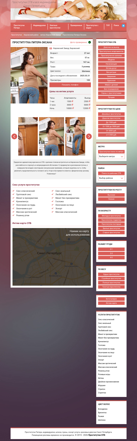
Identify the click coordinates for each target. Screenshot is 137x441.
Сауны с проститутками (111, 93)
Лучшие (111, 97)
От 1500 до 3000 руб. (111, 126)
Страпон (101, 389)
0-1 (111, 249)
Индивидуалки (39, 25)
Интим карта (111, 303)
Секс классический (25, 191)
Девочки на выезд (111, 47)
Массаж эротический (26, 212)
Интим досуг (111, 68)
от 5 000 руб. (111, 135)
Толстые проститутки (111, 287)
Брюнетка (102, 413)
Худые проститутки (111, 274)
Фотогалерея (111, 299)
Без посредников (111, 89)
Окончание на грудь (25, 205)
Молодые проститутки (111, 216)
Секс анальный (62, 191)
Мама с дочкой (111, 85)
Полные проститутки (111, 283)
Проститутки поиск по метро (111, 152)
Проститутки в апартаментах (111, 51)
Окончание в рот (24, 208)
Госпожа (59, 201)
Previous (14, 136)
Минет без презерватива (67, 198)
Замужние (111, 76)
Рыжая (101, 416)
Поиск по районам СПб (111, 173)
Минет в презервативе (27, 198)
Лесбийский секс (63, 194)
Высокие (111, 195)
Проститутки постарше (111, 224)
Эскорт (58, 208)
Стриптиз (102, 393)
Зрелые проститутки (111, 228)
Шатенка (101, 420)
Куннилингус (22, 201)
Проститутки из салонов (111, 56)
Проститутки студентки (111, 220)
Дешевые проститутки (111, 114)
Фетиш (100, 378)
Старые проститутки (111, 232)
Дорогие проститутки (111, 118)
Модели (111, 60)
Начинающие (111, 64)
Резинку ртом (22, 215)
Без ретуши (111, 72)
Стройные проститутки (111, 278)
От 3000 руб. (111, 131)
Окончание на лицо (64, 205)
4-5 (111, 257)
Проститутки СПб (96, 435)
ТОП (108, 25)
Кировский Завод (61, 48)
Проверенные (76, 25)
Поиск (116, 25)
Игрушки (101, 385)
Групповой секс (23, 194)
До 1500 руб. (111, 122)
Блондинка (102, 409)
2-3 (111, 253)
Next (89, 136)
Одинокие (111, 81)
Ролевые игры (104, 374)
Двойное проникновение (108, 382)
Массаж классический (66, 212)
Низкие (111, 199)
